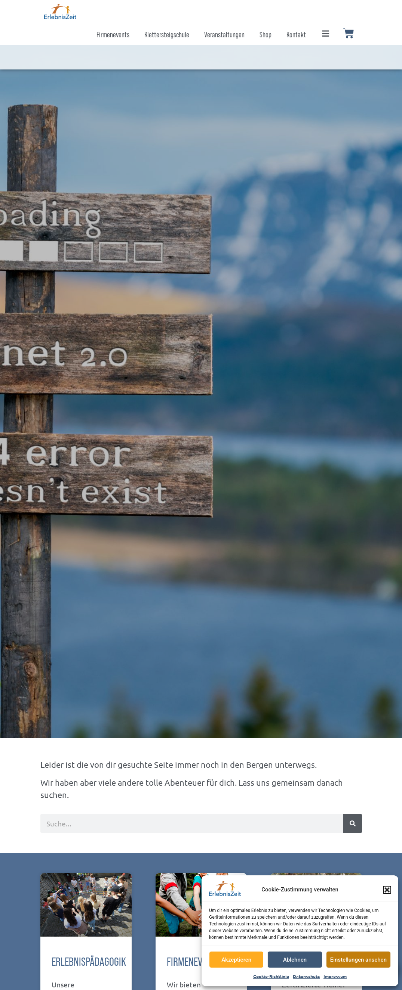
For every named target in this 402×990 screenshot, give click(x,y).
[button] (387, 890)
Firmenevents (112, 34)
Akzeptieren (236, 959)
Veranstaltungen (224, 34)
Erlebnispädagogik (89, 961)
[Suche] (352, 823)
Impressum (335, 976)
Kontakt (296, 34)
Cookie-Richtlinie (271, 976)
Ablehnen (295, 959)
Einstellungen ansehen (358, 959)
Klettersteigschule (166, 34)
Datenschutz (306, 976)
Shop (265, 34)
